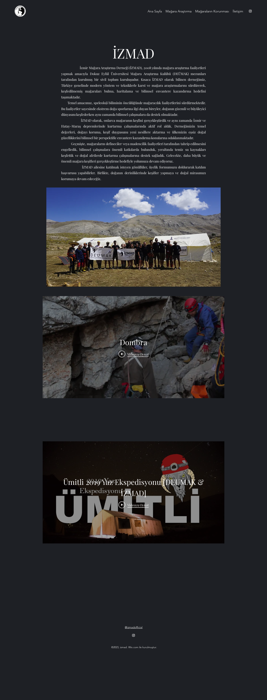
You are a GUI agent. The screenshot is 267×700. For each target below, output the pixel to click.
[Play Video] (133, 354)
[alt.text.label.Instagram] (250, 11)
